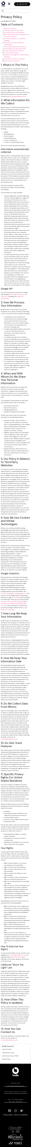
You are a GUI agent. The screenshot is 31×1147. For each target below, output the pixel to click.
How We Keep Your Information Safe (15, 49)
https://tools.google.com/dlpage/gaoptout (14, 593)
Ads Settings (16, 597)
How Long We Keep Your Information (15, 47)
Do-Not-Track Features (11, 53)
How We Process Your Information (14, 32)
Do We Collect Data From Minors (14, 51)
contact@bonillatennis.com (18, 96)
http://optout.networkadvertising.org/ (12, 601)
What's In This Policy (10, 28)
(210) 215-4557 (16, 957)
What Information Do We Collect (14, 30)
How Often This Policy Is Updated (14, 59)
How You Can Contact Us (11, 61)
